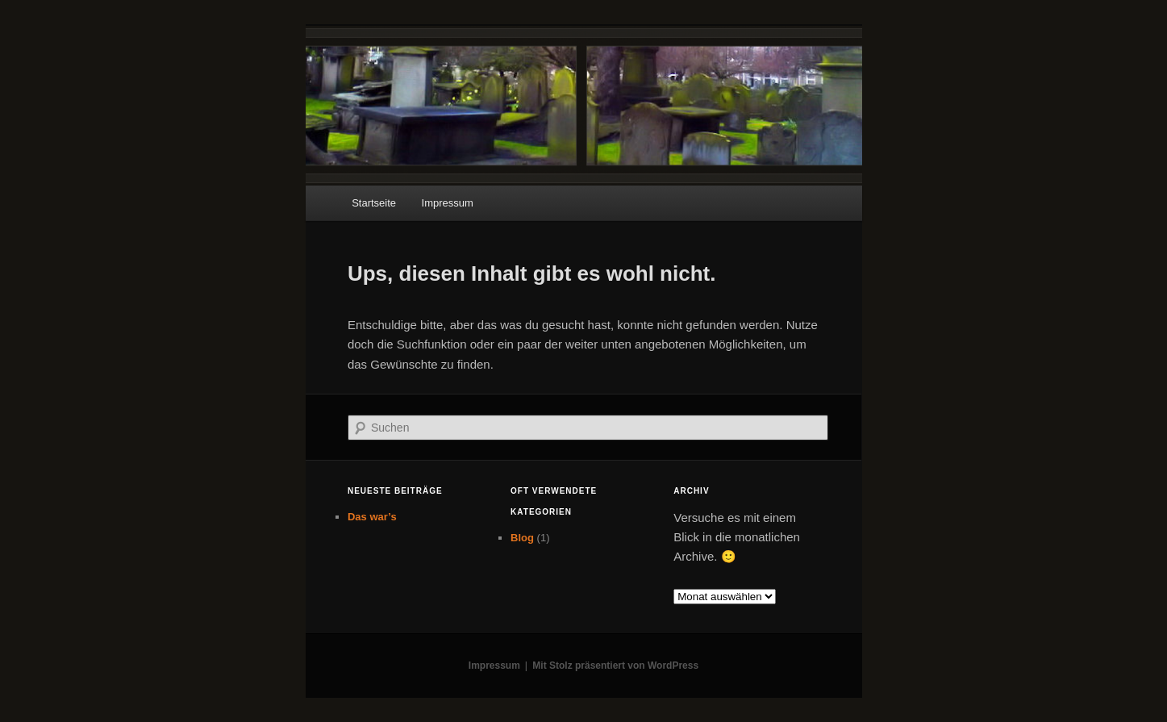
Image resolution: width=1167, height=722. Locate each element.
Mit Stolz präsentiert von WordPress (615, 665)
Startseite (374, 203)
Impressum (447, 203)
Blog (522, 538)
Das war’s (372, 517)
